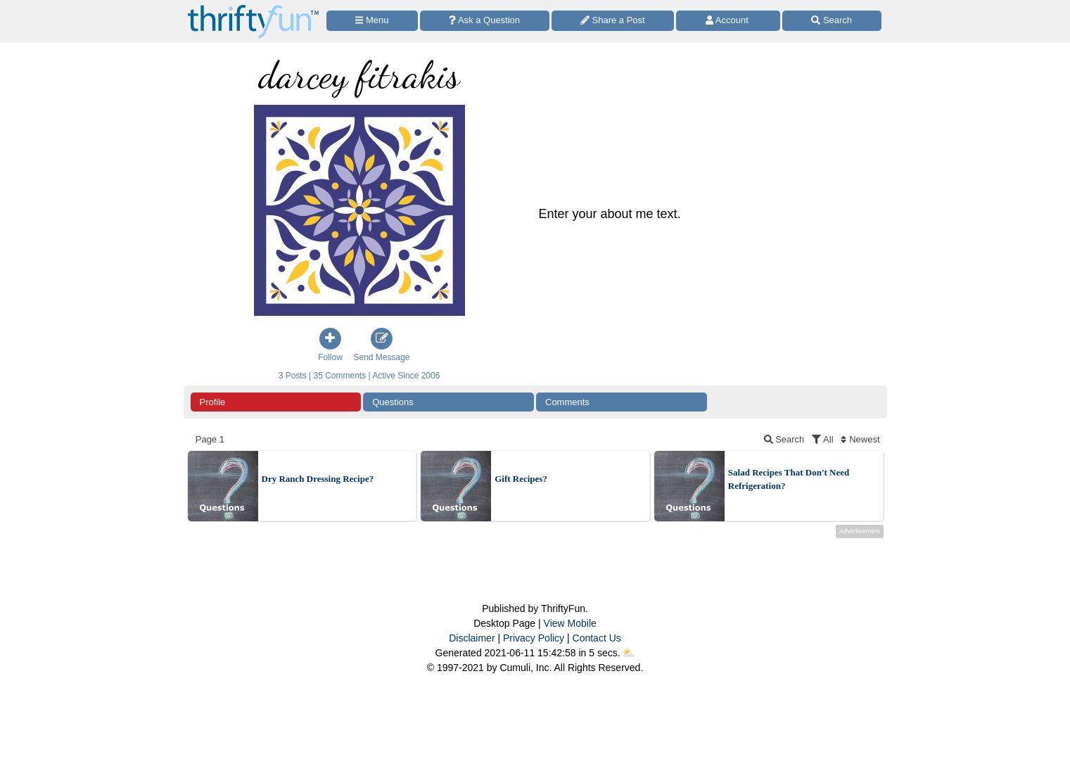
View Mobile (570, 623)
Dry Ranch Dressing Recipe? (318, 478)
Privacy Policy (533, 638)
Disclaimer (472, 638)
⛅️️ (629, 652)
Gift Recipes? (521, 478)
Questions (393, 402)
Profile (213, 402)
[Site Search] (831, 21)
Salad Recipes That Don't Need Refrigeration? (788, 479)
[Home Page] (253, 8)
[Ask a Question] (484, 21)
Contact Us (597, 638)
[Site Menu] (372, 21)
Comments (567, 402)
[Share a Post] (613, 21)
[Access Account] (728, 21)
